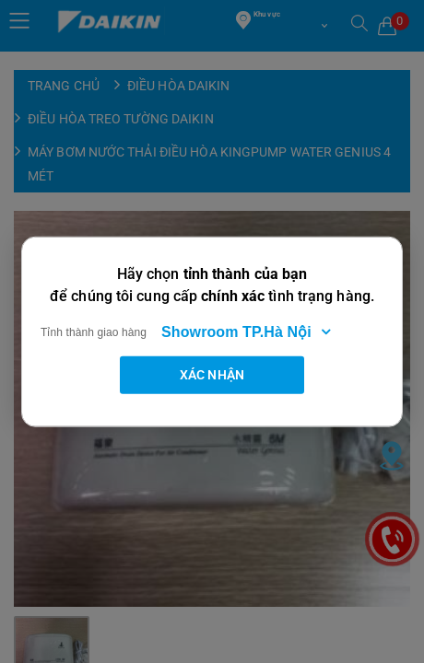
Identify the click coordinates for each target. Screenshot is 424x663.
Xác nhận (212, 373)
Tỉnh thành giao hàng (94, 331)
